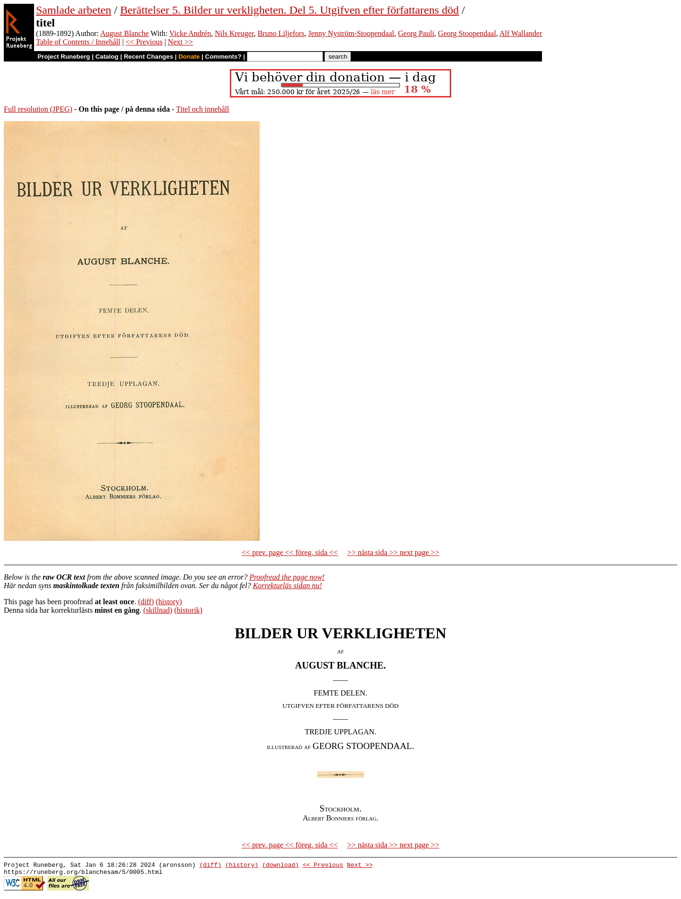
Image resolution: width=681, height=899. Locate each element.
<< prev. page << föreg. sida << (290, 552)
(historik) (188, 610)
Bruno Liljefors (281, 33)
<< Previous (144, 42)
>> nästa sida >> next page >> (393, 552)
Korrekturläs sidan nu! (287, 586)
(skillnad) (157, 610)
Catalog (107, 56)
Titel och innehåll (202, 109)
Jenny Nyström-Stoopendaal (351, 33)
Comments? (223, 56)
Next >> (180, 42)
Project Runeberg (63, 56)
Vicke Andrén (190, 33)
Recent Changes (148, 56)
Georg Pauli (416, 33)
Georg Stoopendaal (467, 33)
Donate (189, 56)
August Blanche (124, 33)
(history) (169, 602)
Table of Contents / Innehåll (78, 42)
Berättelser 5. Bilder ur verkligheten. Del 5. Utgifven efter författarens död (289, 10)
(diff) (146, 602)
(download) (280, 866)
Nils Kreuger (234, 33)
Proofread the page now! (286, 577)
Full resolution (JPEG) (38, 109)
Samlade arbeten (73, 10)
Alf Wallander (520, 33)
